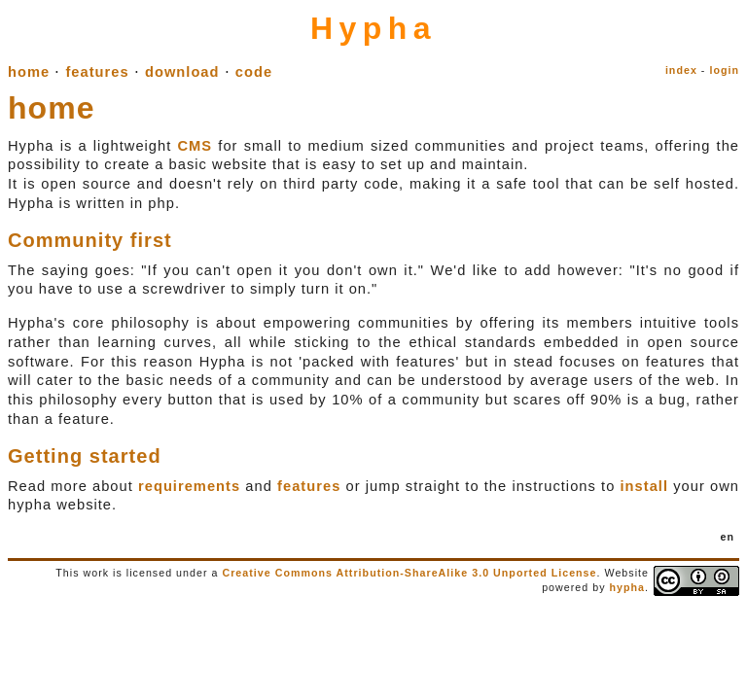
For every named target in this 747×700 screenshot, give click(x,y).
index (681, 70)
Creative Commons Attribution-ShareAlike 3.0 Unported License (409, 572)
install (645, 486)
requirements (189, 486)
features (96, 72)
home (29, 72)
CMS (194, 146)
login (724, 70)
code (253, 72)
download (182, 72)
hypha (627, 587)
